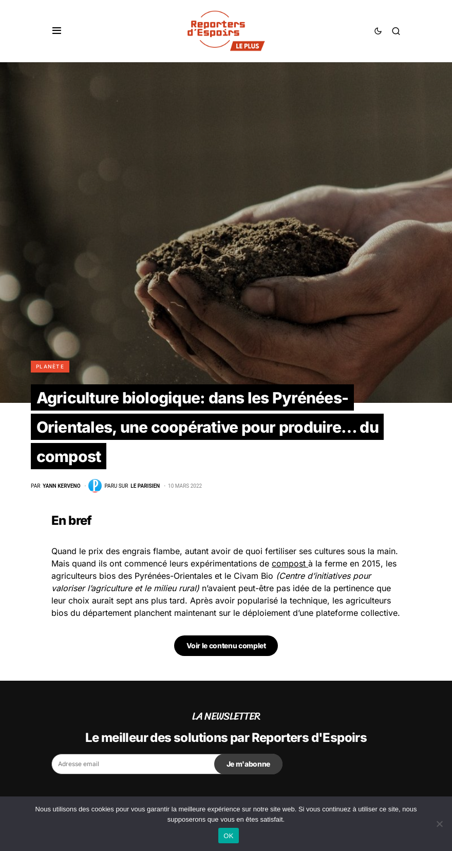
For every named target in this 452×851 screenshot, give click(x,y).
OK (228, 836)
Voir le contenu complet (226, 645)
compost (290, 563)
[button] (56, 31)
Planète (50, 366)
